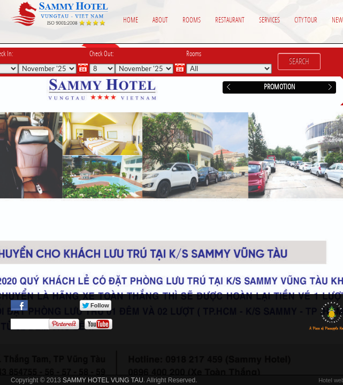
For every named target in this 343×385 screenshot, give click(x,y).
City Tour (305, 20)
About (160, 20)
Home (130, 20)
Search (299, 61)
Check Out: (101, 54)
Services (269, 20)
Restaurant (230, 20)
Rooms (191, 20)
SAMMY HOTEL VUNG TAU (103, 380)
